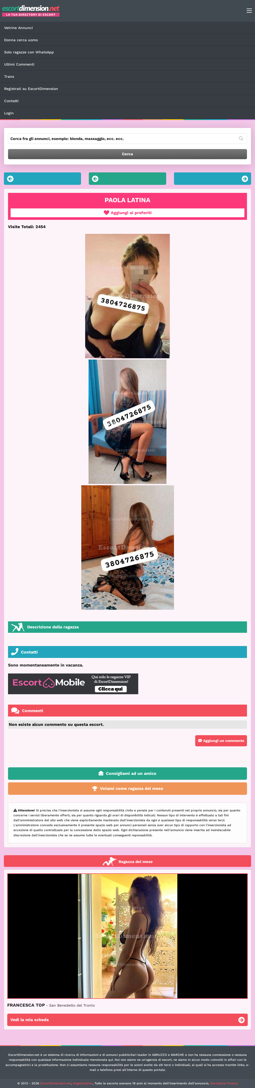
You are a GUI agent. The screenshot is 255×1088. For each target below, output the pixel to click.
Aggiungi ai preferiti (128, 212)
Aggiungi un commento (221, 741)
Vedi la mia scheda (127, 1020)
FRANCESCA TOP (51, 1005)
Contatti (11, 101)
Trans (9, 76)
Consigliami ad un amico (127, 773)
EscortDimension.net (55, 1083)
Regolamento (83, 1083)
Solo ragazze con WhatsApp (29, 52)
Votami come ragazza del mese (127, 788)
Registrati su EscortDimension (31, 89)
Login (9, 113)
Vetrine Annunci (18, 28)
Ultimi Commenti (19, 64)
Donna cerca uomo (21, 40)
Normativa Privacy (224, 1083)
